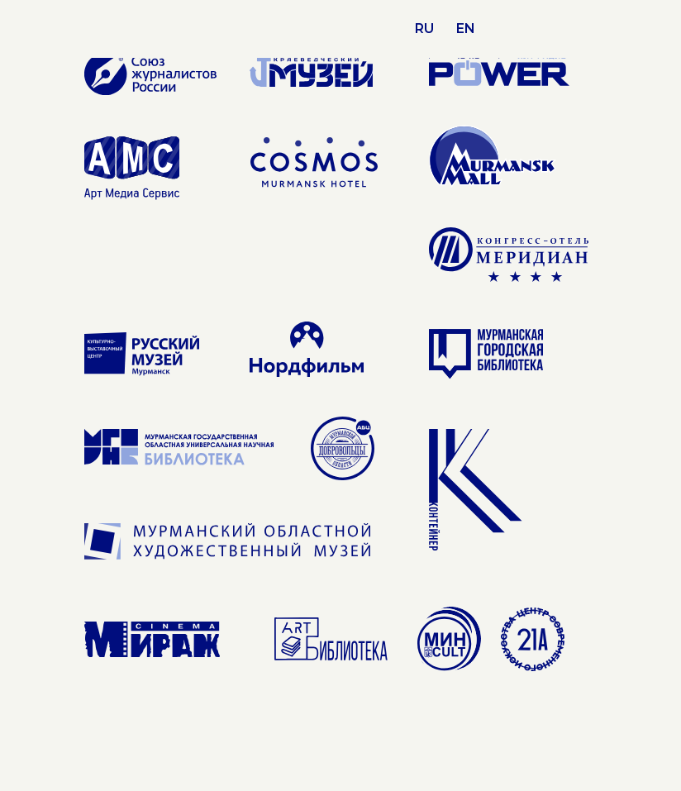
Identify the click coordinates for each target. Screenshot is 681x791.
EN (465, 28)
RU (424, 28)
